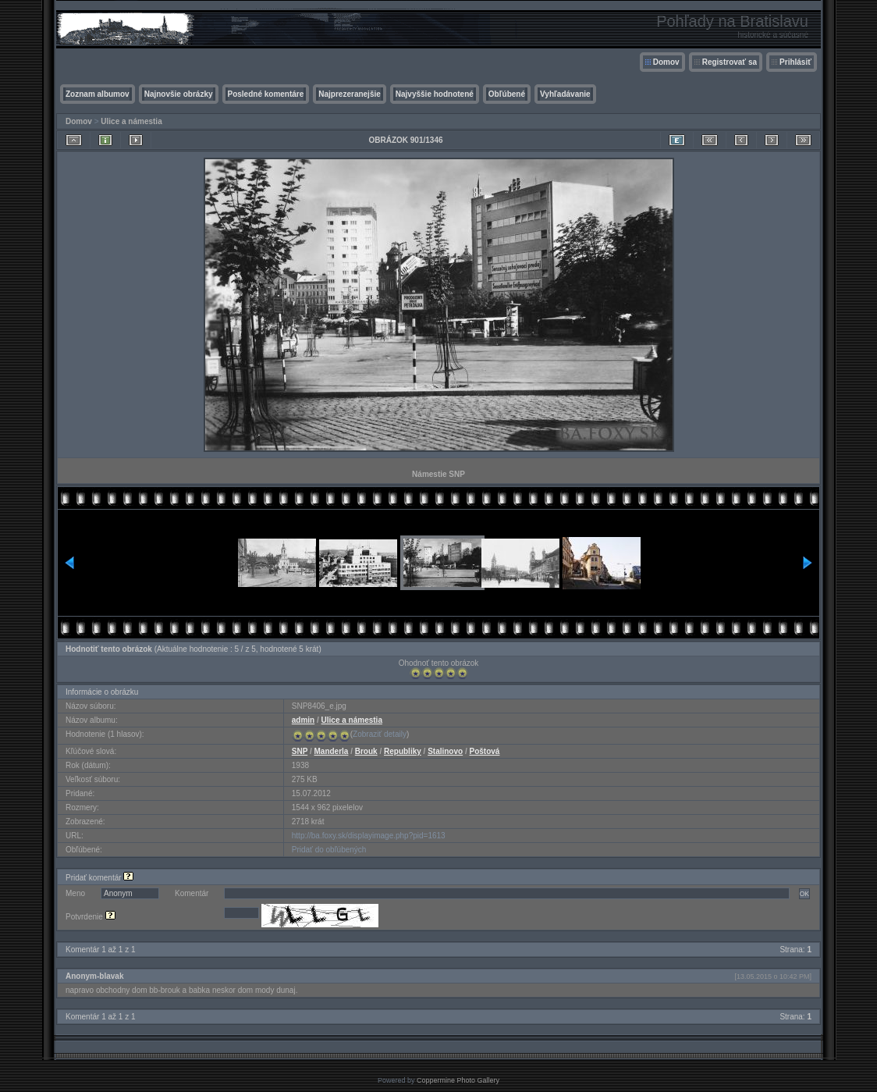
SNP (299, 751)
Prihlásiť (795, 62)
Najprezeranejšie (349, 94)
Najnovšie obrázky (178, 94)
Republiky (402, 751)
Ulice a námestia (131, 121)
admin (303, 720)
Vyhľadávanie (565, 94)
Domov (666, 62)
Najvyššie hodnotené (435, 94)
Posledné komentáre (266, 94)
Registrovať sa (729, 62)
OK (804, 894)
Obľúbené (506, 94)
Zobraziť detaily (380, 734)
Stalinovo (445, 751)
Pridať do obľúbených (329, 849)
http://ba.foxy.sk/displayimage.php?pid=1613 (369, 835)
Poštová (485, 751)
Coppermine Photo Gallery (458, 1080)
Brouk (366, 751)
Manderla (331, 751)
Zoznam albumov (98, 94)
